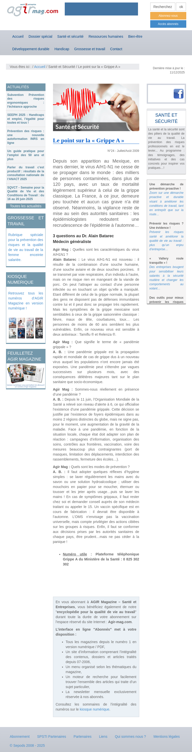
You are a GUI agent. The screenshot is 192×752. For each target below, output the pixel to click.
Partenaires (83, 737)
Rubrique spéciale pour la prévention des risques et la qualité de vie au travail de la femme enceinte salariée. (25, 247)
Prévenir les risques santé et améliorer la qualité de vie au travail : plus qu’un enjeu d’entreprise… (167, 240)
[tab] (26, 101)
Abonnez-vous (168, 15)
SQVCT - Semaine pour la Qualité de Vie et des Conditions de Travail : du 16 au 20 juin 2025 (25, 193)
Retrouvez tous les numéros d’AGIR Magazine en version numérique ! (25, 300)
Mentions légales (167, 737)
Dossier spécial (40, 36)
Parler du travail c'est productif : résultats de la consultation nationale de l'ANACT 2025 (25, 173)
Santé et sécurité (70, 36)
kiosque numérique (94, 709)
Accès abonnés (168, 24)
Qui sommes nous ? (130, 737)
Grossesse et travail (89, 49)
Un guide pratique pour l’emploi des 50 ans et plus (25, 155)
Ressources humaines (105, 36)
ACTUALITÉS (18, 87)
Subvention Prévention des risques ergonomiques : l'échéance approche (25, 100)
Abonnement (20, 737)
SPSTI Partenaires (51, 737)
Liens (103, 737)
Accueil (18, 36)
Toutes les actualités (26, 206)
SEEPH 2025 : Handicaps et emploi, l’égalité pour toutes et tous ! (25, 118)
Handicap (61, 49)
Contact (116, 49)
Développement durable (31, 49)
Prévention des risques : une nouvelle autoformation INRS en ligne (25, 137)
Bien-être (135, 36)
